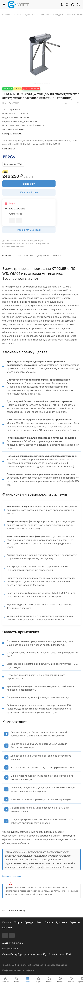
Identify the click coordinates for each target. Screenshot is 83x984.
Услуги (18, 922)
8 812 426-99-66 (11, 943)
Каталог (6, 922)
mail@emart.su (10, 948)
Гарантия (75, 922)
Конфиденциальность (13, 970)
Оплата (49, 922)
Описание (7, 255)
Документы (43, 255)
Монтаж (57, 255)
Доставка (61, 922)
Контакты (7, 927)
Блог (39, 922)
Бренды (29, 922)
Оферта (30, 970)
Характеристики (25, 255)
